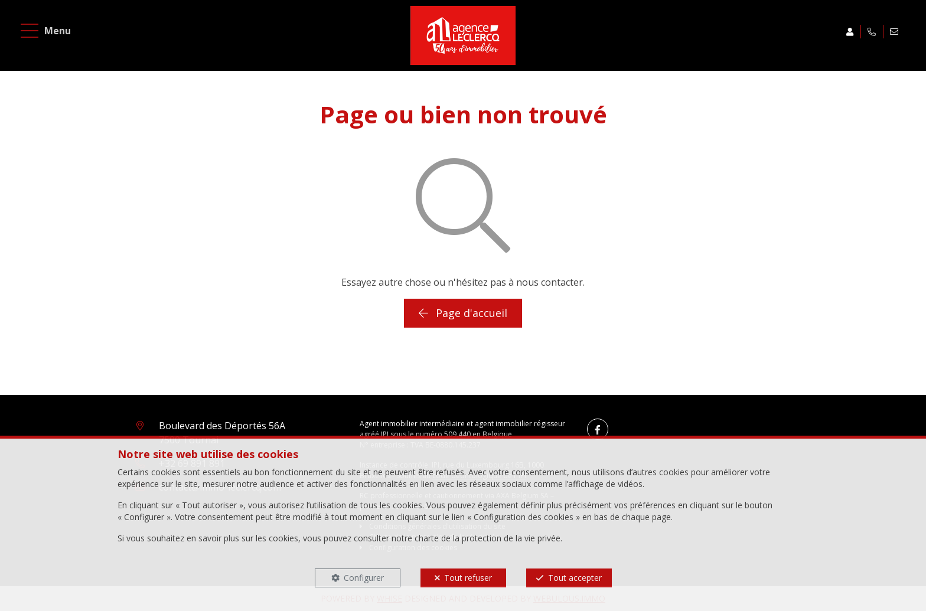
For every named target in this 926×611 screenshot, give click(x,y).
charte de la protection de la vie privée (487, 538)
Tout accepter (575, 577)
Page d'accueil (463, 313)
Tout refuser (468, 577)
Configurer (364, 577)
